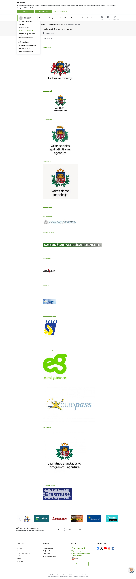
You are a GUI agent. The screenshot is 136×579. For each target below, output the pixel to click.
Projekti (19, 558)
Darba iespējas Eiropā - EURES (27, 49)
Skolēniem (21, 43)
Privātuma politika (48, 548)
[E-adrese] (74, 558)
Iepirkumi (19, 556)
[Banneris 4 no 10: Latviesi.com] (59, 518)
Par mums (20, 561)
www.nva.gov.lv (47, 91)
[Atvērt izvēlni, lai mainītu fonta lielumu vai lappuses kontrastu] (115, 18)
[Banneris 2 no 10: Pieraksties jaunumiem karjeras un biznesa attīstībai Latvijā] (24, 518)
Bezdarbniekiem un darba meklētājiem (26, 33)
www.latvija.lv (47, 258)
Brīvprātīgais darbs (23, 67)
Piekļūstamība (47, 551)
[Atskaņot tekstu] (49, 33)
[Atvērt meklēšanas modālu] (102, 18)
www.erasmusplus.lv (49, 485)
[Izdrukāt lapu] (115, 28)
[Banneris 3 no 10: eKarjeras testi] (41, 518)
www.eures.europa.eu (49, 316)
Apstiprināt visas (43, 11)
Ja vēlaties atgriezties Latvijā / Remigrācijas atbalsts (27, 52)
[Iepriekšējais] (10, 518)
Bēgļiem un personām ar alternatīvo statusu (25, 60)
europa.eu (46, 285)
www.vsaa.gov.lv (48, 120)
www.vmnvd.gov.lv (48, 232)
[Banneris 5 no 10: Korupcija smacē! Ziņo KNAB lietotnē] (77, 518)
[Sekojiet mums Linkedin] (113, 548)
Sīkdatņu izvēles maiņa (49, 556)
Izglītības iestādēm (23, 46)
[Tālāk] (126, 518)
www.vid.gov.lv (47, 207)
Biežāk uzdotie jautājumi (25, 70)
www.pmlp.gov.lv (48, 216)
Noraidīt (25, 11)
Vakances (19, 548)
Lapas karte (46, 553)
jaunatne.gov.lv (47, 427)
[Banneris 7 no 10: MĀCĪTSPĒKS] (112, 518)
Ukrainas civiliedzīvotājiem (25, 56)
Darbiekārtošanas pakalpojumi (27, 64)
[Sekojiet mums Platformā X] (101, 548)
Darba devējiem (23, 29)
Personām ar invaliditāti (25, 40)
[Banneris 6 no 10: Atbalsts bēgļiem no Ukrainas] (94, 518)
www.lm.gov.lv (47, 47)
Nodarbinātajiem (23, 37)
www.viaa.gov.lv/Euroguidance (52, 351)
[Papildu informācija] (84, 548)
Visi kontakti (79, 564)
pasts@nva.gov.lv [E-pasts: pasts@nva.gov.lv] (78, 551)
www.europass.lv (48, 384)
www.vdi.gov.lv (47, 161)
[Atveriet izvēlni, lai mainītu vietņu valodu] (108, 18)
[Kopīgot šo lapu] (115, 33)
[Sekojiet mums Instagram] (109, 548)
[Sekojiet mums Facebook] (98, 548)
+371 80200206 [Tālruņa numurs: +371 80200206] (78, 548)
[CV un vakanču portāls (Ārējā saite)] (77, 18)
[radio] (57, 529)
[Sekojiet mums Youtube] (105, 548)
